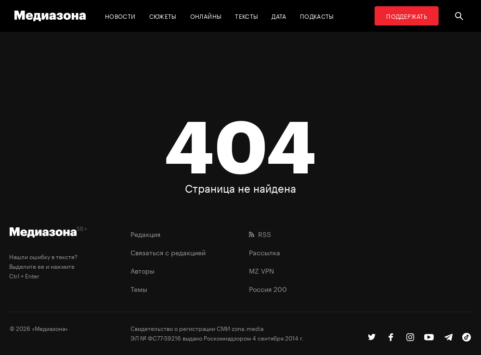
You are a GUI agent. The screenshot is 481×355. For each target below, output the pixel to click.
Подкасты (317, 15)
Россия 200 (268, 288)
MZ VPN (261, 270)
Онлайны (206, 15)
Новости (120, 15)
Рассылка (264, 252)
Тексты (246, 15)
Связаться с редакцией (168, 252)
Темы (138, 288)
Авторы (142, 270)
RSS (260, 233)
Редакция (145, 233)
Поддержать (406, 15)
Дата (279, 15)
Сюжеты (163, 15)
